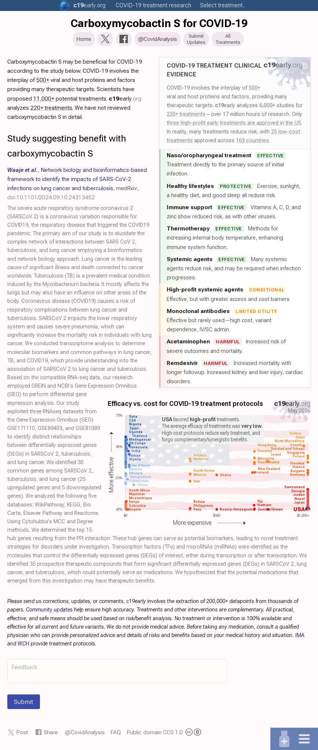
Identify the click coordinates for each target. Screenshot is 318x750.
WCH (23, 646)
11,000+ (43, 100)
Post (22, 734)
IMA (299, 637)
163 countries (252, 142)
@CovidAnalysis (85, 734)
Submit (23, 704)
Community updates (49, 612)
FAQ (115, 734)
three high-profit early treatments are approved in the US (234, 125)
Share (51, 734)
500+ (254, 90)
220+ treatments (186, 116)
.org (89, 5)
